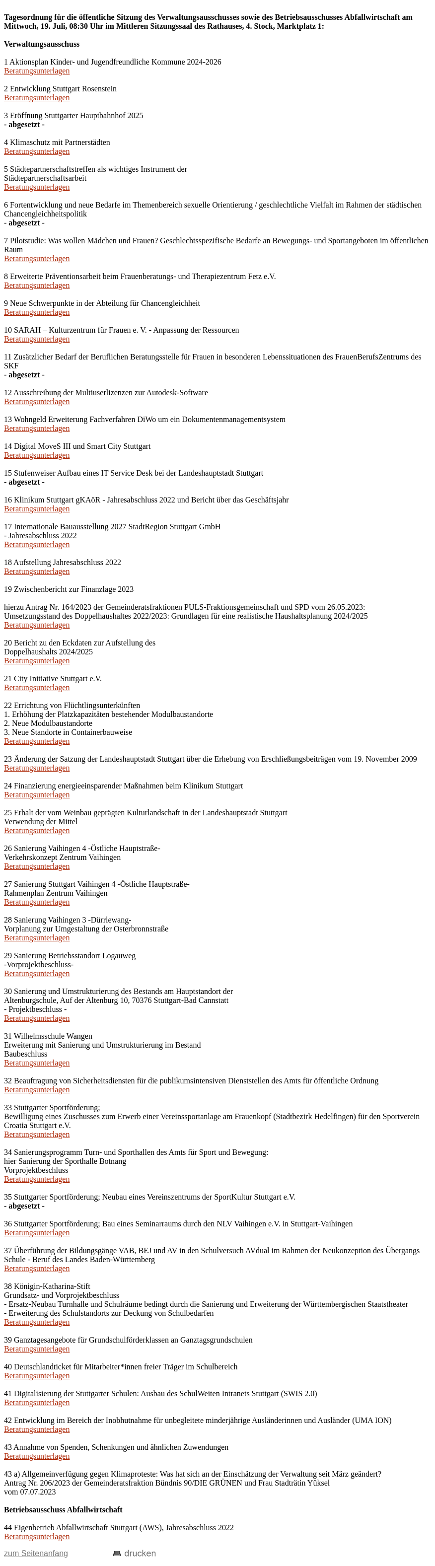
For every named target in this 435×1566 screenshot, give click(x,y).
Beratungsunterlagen (37, 71)
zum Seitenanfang (36, 1553)
